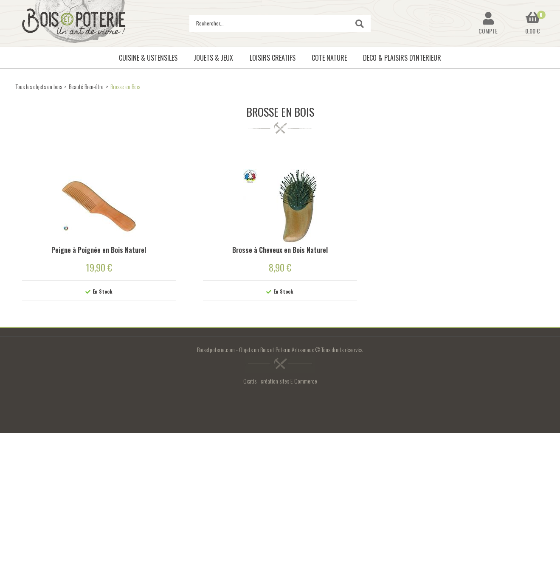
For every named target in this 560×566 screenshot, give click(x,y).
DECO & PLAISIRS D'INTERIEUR (402, 58)
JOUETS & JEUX (213, 58)
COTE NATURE (329, 58)
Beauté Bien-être (86, 86)
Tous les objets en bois (39, 86)
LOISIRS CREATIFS (272, 58)
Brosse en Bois (125, 86)
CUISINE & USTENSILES (148, 58)
